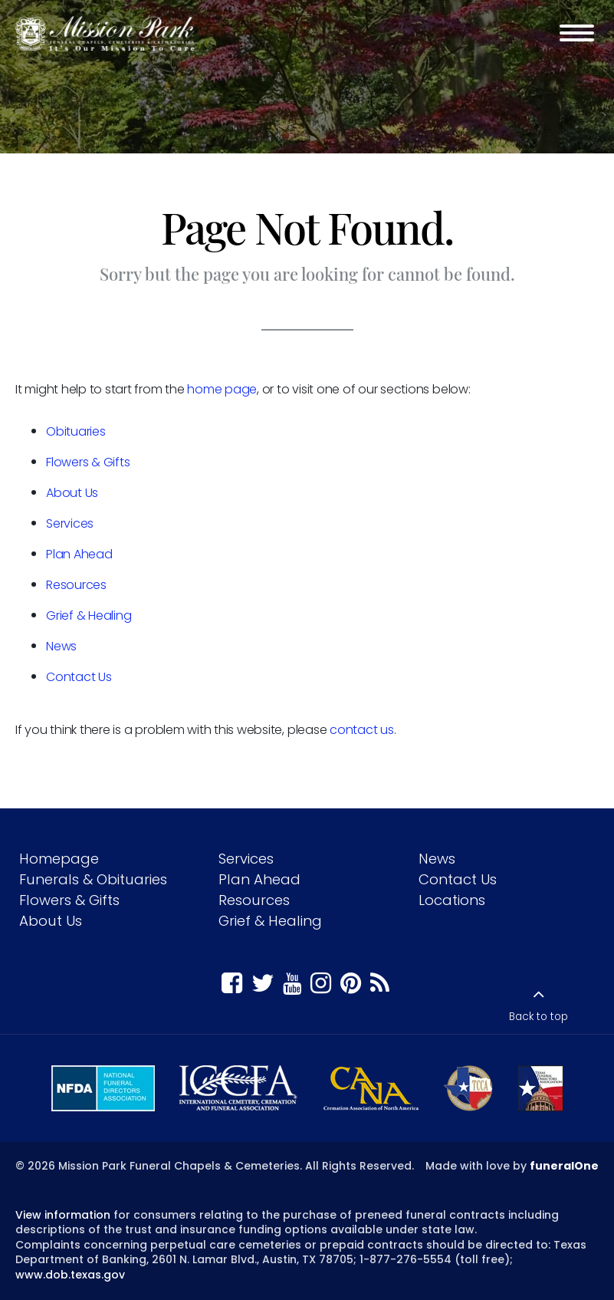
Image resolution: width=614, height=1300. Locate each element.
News (61, 646)
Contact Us (79, 677)
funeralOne (564, 1165)
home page (222, 389)
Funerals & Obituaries (93, 879)
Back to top (538, 1016)
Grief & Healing (88, 615)
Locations (452, 900)
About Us (72, 493)
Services (70, 523)
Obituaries (76, 431)
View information (62, 1215)
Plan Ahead (79, 554)
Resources (76, 585)
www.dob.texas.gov (70, 1274)
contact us (362, 730)
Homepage (59, 858)
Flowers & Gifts (88, 462)
